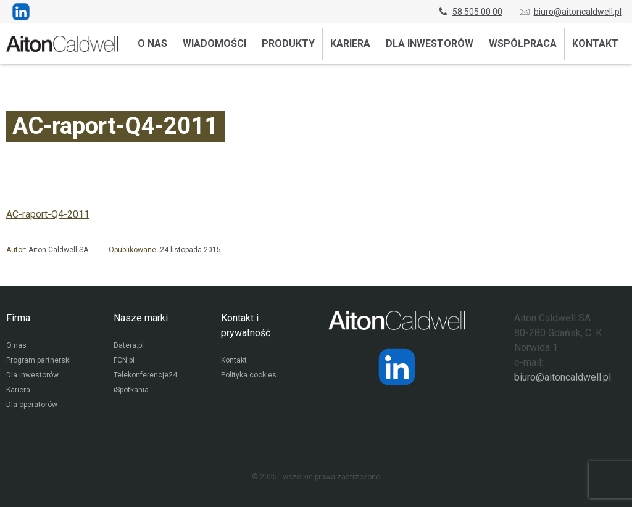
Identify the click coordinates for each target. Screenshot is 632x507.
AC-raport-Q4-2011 (47, 214)
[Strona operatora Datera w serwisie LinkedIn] (397, 366)
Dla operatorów (31, 404)
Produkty (288, 43)
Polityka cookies (248, 375)
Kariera (350, 43)
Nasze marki (141, 318)
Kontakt (595, 43)
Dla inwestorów (429, 43)
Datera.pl (129, 345)
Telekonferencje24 (145, 375)
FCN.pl (124, 360)
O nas (152, 43)
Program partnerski (38, 360)
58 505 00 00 (469, 12)
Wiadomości (214, 43)
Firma (18, 318)
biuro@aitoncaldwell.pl (570, 12)
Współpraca (523, 43)
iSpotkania (131, 389)
